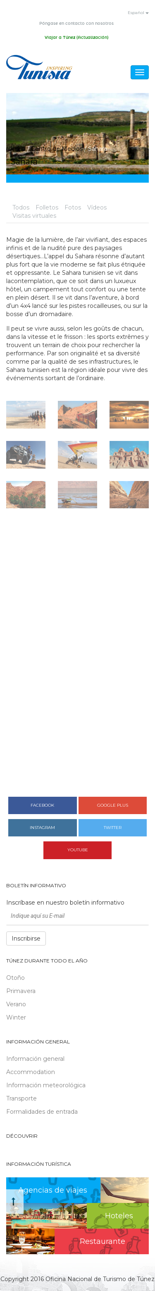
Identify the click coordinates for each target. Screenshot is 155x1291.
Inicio (18, 148)
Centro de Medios (57, 148)
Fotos (72, 207)
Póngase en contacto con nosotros (76, 23)
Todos (20, 207)
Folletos (47, 207)
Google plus (112, 805)
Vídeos (97, 207)
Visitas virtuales (34, 215)
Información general (35, 1058)
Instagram (42, 827)
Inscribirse (26, 938)
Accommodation (30, 1072)
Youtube (77, 850)
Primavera (21, 991)
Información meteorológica (46, 1085)
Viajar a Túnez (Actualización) (76, 37)
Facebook (42, 805)
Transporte (21, 1098)
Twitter (113, 827)
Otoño (15, 977)
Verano (16, 1004)
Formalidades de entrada (42, 1111)
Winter (16, 1017)
